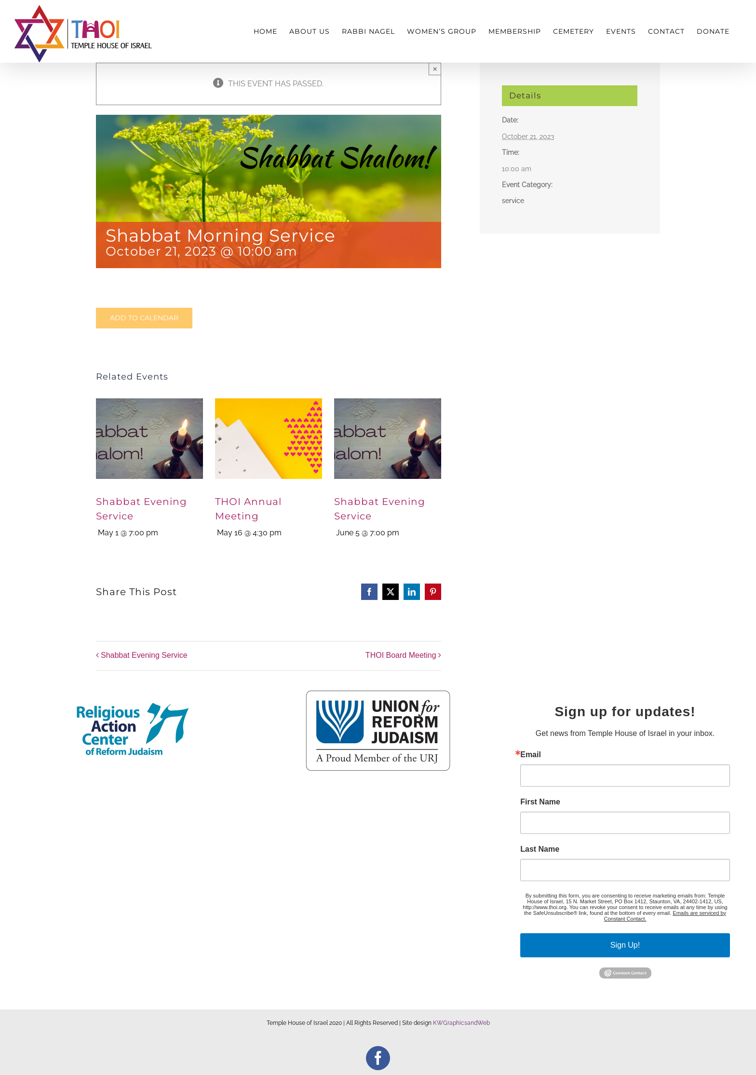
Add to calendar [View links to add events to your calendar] (144, 318)
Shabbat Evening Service (144, 655)
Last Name (539, 849)
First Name (540, 802)
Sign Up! (625, 945)
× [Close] (435, 69)
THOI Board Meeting (400, 655)
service (513, 200)
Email (530, 755)
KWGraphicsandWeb (461, 1023)
